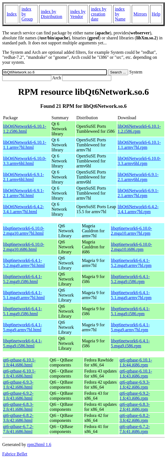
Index (12, 14)
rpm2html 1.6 (39, 444)
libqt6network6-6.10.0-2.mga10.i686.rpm (131, 247)
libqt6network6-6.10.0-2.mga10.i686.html (23, 247)
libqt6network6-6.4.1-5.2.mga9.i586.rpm (130, 279)
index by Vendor (78, 14)
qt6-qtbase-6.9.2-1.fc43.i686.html (18, 396)
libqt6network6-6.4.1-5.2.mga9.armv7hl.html (24, 263)
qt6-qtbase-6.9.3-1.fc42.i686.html (18, 384)
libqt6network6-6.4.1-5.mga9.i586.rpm (130, 343)
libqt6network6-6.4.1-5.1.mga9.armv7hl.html (24, 295)
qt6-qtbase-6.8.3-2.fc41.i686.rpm (135, 407)
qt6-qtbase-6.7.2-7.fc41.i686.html (18, 429)
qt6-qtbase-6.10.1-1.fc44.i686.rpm (136, 362)
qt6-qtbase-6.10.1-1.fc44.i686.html (19, 362)
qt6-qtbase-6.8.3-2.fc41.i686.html (18, 407)
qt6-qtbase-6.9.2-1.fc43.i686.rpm (135, 396)
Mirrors (140, 14)
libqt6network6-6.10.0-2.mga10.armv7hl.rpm (131, 231)
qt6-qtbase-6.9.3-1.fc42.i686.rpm (135, 384)
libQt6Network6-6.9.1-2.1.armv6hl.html (23, 177)
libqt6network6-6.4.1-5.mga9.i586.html (22, 343)
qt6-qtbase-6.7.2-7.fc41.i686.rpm (135, 429)
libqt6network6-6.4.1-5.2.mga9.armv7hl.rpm (131, 263)
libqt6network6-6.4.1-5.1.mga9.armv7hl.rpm (131, 295)
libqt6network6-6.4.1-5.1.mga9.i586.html (22, 311)
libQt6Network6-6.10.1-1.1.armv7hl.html (24, 145)
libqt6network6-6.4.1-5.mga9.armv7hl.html (22, 327)
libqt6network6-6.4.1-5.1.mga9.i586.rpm (130, 311)
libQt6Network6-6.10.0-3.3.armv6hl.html (24, 161)
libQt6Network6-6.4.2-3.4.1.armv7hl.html (23, 209)
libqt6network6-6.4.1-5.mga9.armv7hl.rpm (130, 327)
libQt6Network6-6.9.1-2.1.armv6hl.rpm (138, 177)
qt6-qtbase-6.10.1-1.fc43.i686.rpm (136, 373)
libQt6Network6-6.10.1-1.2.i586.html (24, 129)
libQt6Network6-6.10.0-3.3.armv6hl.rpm (139, 161)
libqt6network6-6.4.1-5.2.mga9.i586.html (22, 279)
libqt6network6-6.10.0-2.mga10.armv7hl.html (23, 231)
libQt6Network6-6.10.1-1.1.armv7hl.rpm (139, 145)
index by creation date (99, 14)
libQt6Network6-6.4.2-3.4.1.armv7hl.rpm (138, 209)
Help (156, 14)
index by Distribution (51, 14)
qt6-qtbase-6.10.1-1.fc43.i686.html (19, 373)
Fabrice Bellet (14, 454)
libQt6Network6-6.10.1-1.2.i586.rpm (139, 129)
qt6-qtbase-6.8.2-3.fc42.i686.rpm (135, 418)
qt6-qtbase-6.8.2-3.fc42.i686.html (18, 418)
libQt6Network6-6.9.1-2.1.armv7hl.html (23, 193)
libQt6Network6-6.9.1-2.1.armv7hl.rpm (138, 193)
